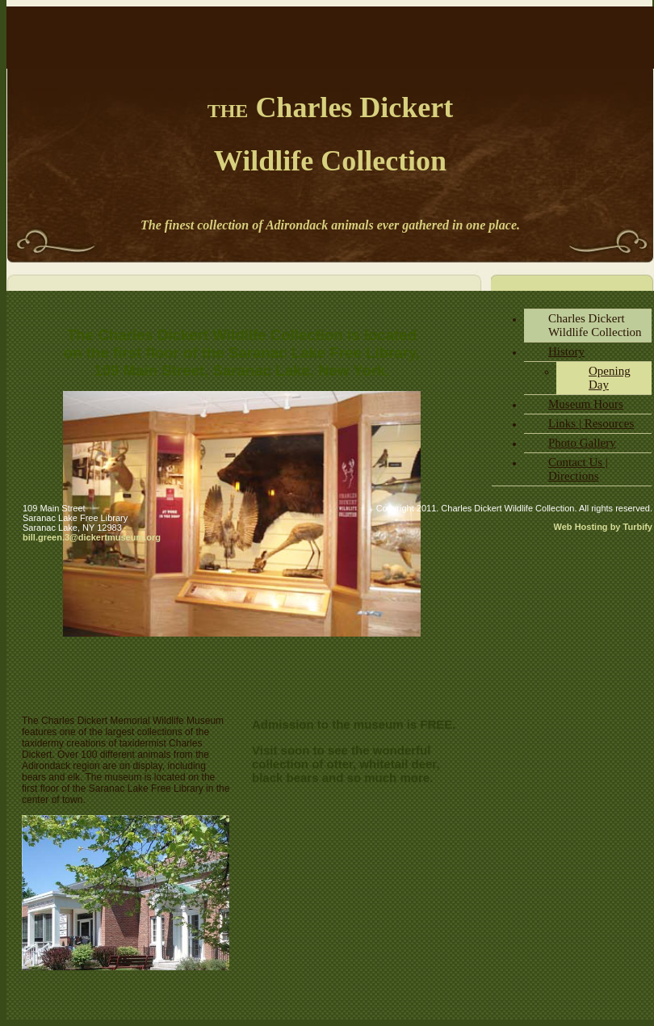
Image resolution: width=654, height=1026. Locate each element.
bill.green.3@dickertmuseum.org (92, 537)
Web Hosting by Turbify (603, 527)
